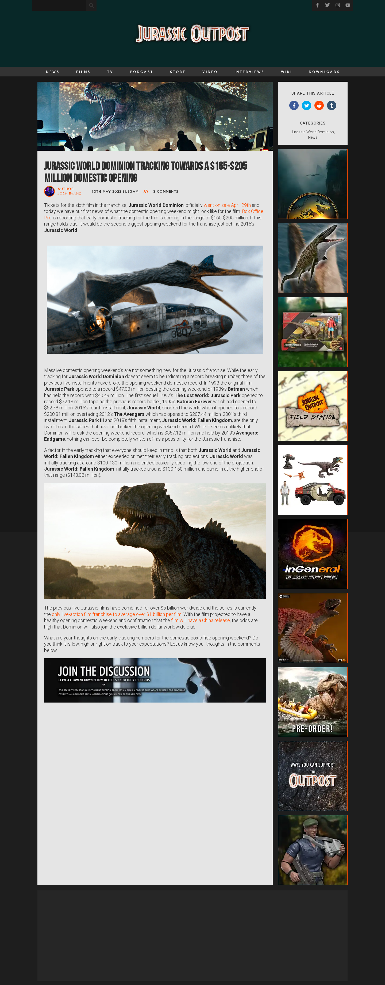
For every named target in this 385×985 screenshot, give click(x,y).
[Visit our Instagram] (338, 5)
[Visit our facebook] (317, 5)
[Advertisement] (192, 935)
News (53, 71)
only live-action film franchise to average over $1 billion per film (117, 614)
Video (210, 71)
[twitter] (306, 105)
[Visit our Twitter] (327, 5)
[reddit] (319, 105)
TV (110, 71)
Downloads (324, 71)
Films (83, 71)
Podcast (141, 71)
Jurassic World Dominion (312, 132)
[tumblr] (331, 105)
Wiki (286, 71)
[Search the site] (91, 5)
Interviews (249, 71)
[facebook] (294, 105)
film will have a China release (200, 620)
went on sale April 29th (227, 205)
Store (178, 71)
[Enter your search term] (59, 5)
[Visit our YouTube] (348, 5)
